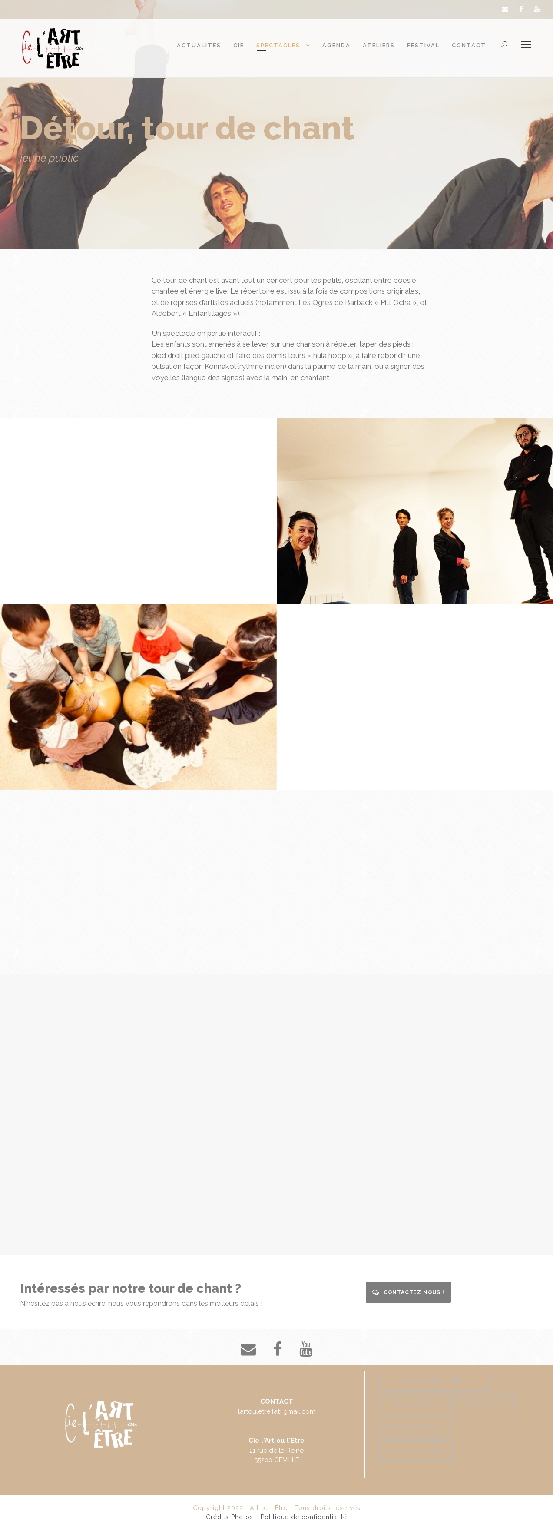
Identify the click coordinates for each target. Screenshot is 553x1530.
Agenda (336, 45)
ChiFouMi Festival (414, 1427)
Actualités (199, 45)
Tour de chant (485, 1404)
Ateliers (379, 45)
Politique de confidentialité (304, 1516)
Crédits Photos (229, 1516)
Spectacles (278, 45)
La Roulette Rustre (433, 1380)
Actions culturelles (415, 1451)
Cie (238, 45)
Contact (469, 45)
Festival (423, 45)
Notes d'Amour (414, 1404)
